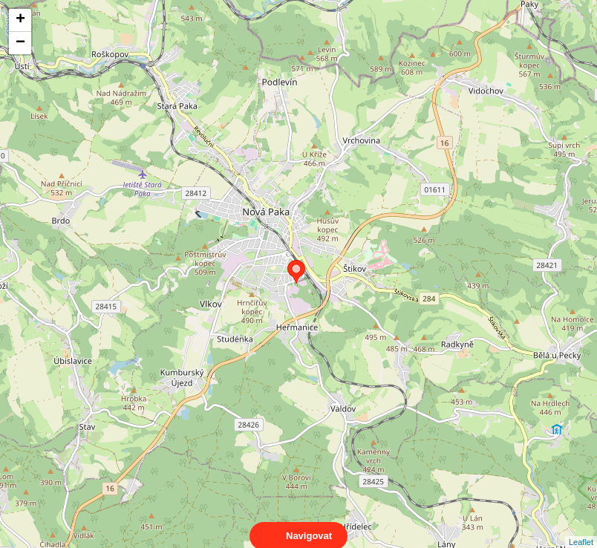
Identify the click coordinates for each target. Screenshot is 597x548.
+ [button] (20, 20)
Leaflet (581, 528)
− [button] (20, 43)
